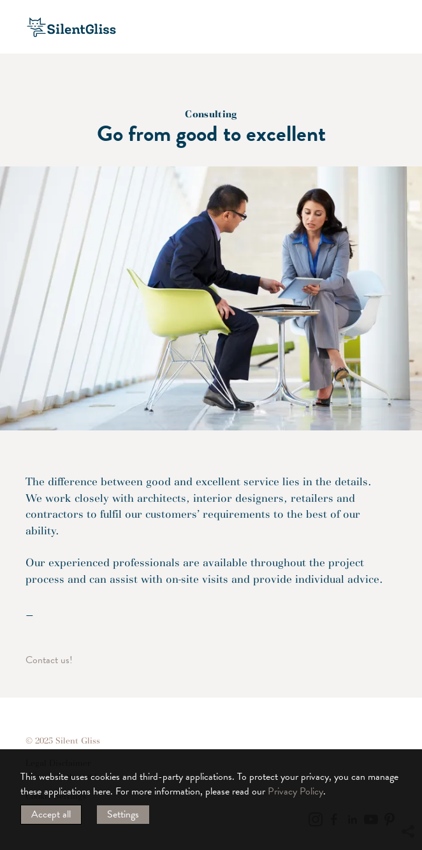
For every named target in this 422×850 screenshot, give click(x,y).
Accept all (51, 814)
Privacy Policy (295, 791)
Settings (123, 814)
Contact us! (49, 660)
